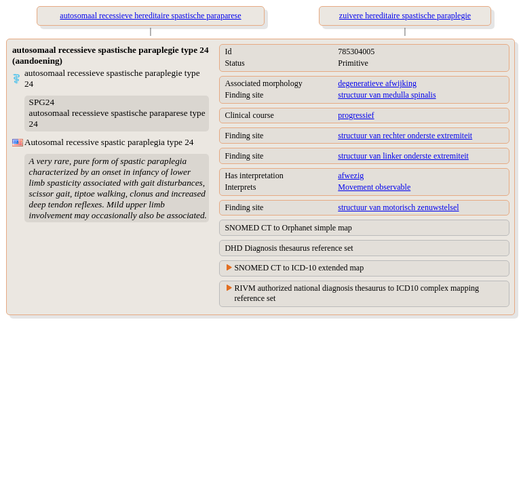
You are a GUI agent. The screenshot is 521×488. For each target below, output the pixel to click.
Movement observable (374, 187)
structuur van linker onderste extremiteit (403, 156)
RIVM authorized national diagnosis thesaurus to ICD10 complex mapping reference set (356, 293)
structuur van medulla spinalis (387, 95)
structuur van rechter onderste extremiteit (405, 135)
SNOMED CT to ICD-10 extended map (299, 267)
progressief (356, 115)
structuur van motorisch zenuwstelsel (398, 207)
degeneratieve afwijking (377, 83)
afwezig (351, 175)
